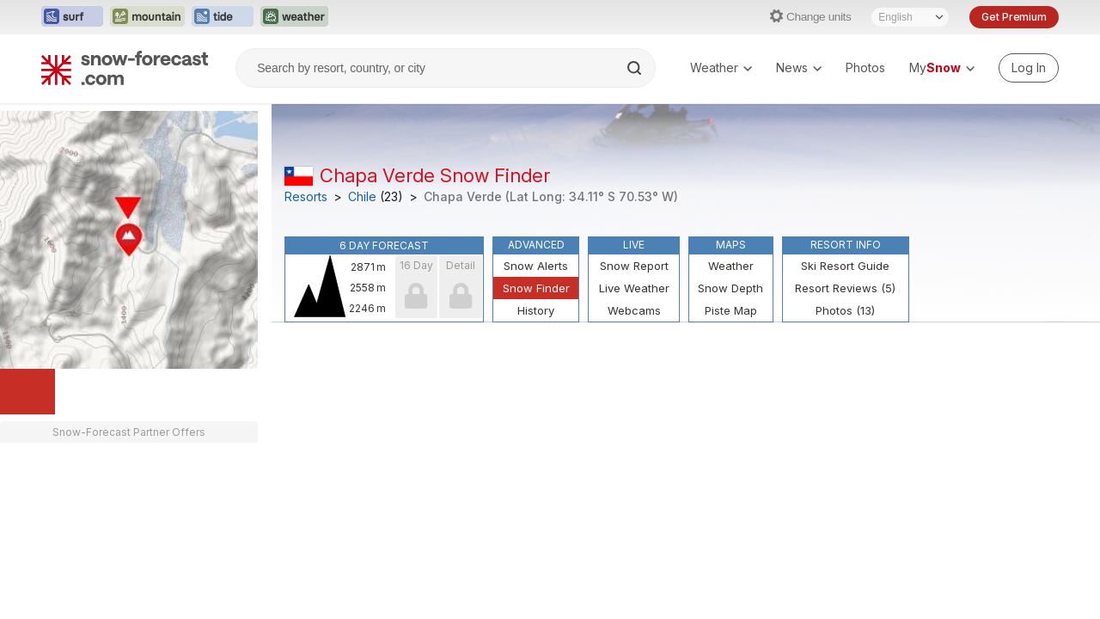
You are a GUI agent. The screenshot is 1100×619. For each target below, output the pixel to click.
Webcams (634, 310)
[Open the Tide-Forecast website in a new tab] (223, 17)
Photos (865, 67)
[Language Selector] (910, 17)
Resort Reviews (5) (845, 288)
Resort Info (845, 244)
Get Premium (1014, 16)
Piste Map (731, 310)
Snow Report (634, 266)
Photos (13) (845, 310)
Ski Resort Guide (845, 266)
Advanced (536, 244)
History (535, 310)
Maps (731, 244)
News (799, 67)
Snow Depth (730, 288)
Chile (362, 197)
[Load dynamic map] (27, 391)
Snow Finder (536, 288)
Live (634, 244)
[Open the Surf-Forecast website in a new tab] (72, 17)
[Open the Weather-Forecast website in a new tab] (294, 17)
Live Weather (634, 288)
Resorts (305, 197)
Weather (721, 67)
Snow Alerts (536, 266)
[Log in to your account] (1029, 68)
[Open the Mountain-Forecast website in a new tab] (147, 17)
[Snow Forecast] (124, 68)
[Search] (636, 68)
